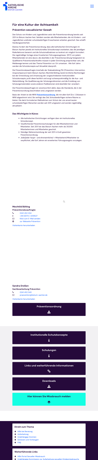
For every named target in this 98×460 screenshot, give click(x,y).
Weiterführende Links (26, 451)
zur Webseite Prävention (30, 221)
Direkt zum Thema (24, 427)
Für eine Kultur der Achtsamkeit (35, 24)
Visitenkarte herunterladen (23, 225)
